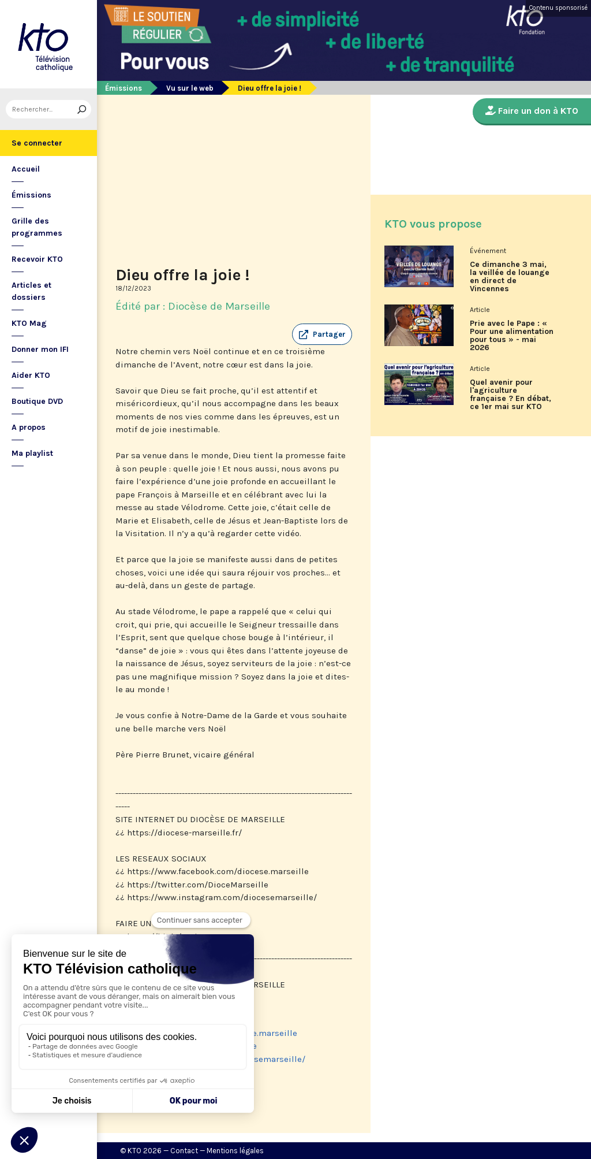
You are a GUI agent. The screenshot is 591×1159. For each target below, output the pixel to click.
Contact (184, 1150)
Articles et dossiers (31, 291)
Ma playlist (32, 453)
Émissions (31, 195)
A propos (29, 427)
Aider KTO (31, 375)
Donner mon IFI (40, 349)
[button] (322, 335)
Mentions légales (235, 1150)
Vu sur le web (190, 88)
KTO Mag (29, 323)
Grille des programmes (37, 227)
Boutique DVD (37, 401)
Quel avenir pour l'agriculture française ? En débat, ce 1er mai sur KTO (510, 394)
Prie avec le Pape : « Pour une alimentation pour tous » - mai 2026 (511, 336)
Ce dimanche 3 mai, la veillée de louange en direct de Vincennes (509, 277)
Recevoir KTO (37, 259)
